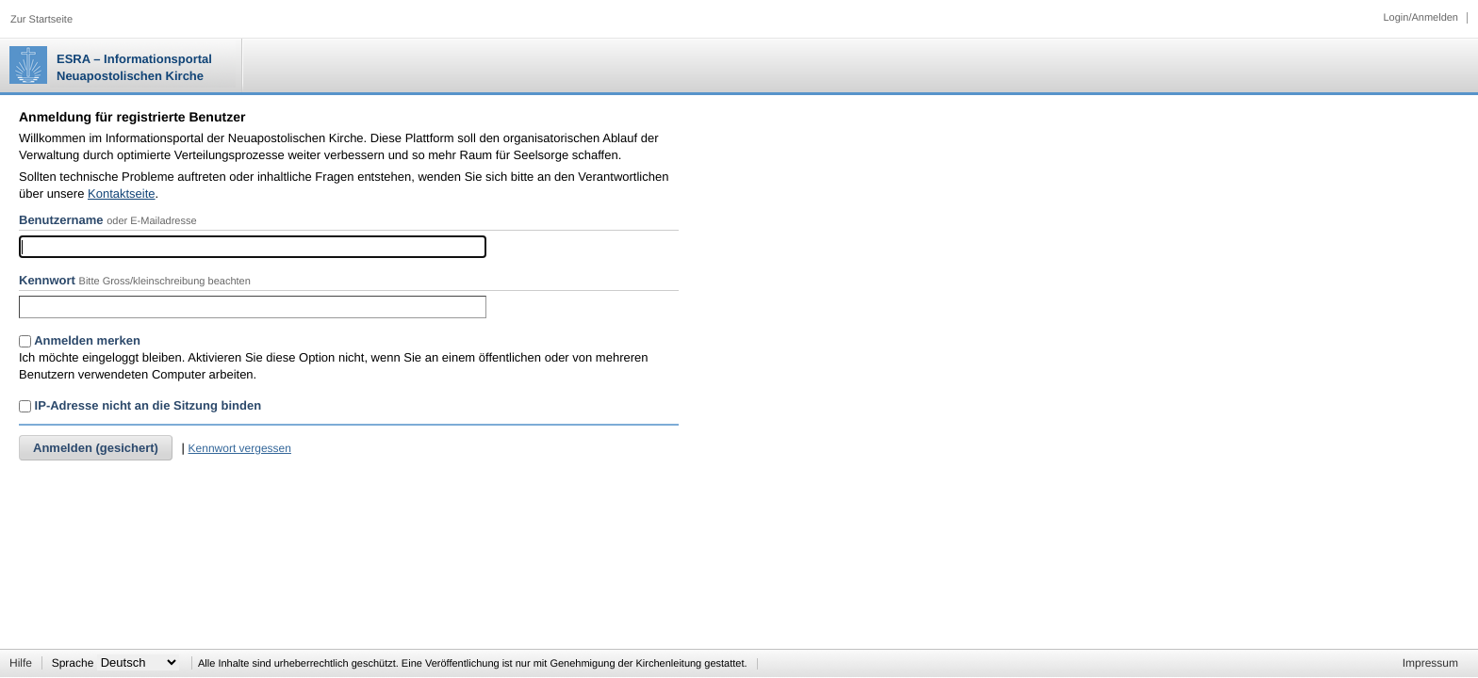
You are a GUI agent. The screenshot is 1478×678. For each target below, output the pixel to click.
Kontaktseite (122, 193)
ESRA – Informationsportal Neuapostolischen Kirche (134, 67)
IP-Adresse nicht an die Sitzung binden (140, 405)
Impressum (1430, 663)
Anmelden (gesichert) (95, 448)
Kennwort (47, 280)
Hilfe (20, 663)
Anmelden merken (79, 340)
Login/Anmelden (1420, 18)
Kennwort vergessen (240, 448)
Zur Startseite (41, 19)
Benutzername (61, 220)
